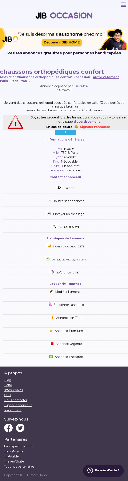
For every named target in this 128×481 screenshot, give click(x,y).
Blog (7, 380)
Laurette (80, 86)
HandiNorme (13, 451)
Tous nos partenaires (19, 466)
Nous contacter (15, 400)
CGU (7, 395)
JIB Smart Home (35, 475)
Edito (8, 385)
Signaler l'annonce (95, 127)
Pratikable (11, 456)
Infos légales (13, 390)
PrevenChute (14, 461)
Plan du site (12, 410)
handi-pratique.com (18, 446)
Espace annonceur (18, 405)
